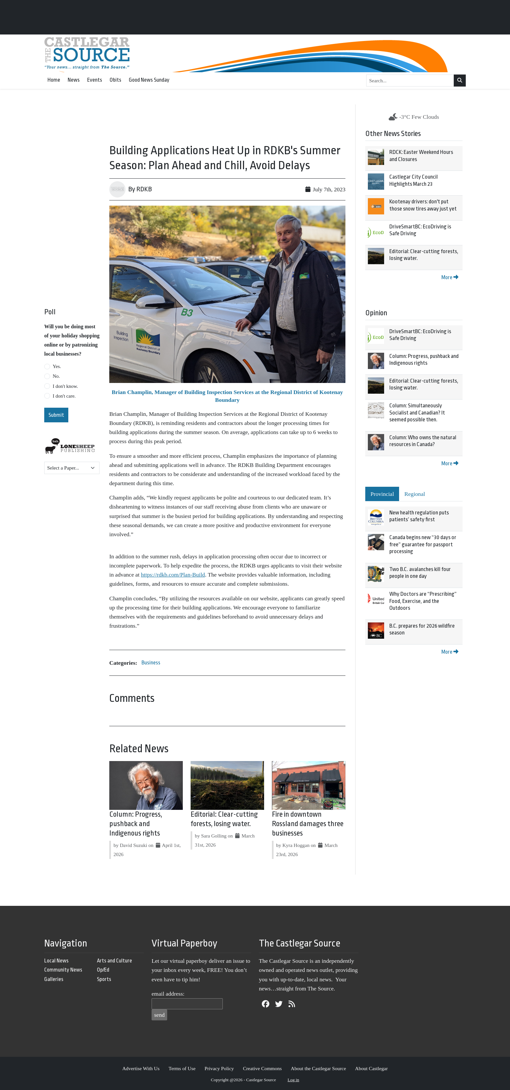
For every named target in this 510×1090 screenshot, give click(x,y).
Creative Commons (262, 1068)
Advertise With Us (141, 1068)
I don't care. (64, 396)
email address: (168, 993)
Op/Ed (103, 970)
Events (94, 80)
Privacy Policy (219, 1068)
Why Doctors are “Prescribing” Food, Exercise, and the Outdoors (423, 601)
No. (56, 376)
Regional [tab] (414, 494)
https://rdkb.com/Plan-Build (173, 574)
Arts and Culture (114, 961)
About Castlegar (371, 1068)
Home (53, 80)
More (449, 277)
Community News (63, 970)
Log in (293, 1079)
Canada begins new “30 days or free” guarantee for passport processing (422, 544)
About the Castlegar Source (318, 1068)
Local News (56, 961)
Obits (115, 80)
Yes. (57, 366)
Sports (104, 979)
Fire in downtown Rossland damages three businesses (307, 824)
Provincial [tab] (382, 494)
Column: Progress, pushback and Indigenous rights (135, 824)
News (74, 80)
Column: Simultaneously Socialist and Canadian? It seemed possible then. (417, 412)
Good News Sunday (149, 80)
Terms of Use (181, 1068)
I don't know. (65, 386)
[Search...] (410, 81)
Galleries (53, 979)
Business (150, 663)
